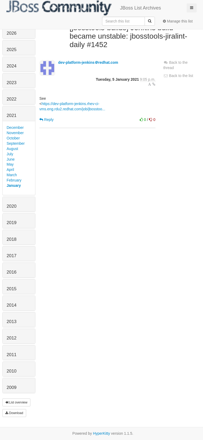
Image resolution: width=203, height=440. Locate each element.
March (12, 175)
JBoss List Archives (83, 8)
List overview (16, 402)
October (13, 138)
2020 (11, 206)
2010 (11, 371)
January (14, 185)
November (15, 133)
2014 (11, 305)
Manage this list (178, 21)
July (10, 154)
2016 (11, 272)
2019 (11, 222)
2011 (11, 354)
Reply (46, 119)
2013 (11, 321)
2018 (11, 239)
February (14, 180)
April (10, 169)
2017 (11, 255)
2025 (11, 49)
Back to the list (178, 76)
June (11, 159)
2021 (11, 115)
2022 (11, 99)
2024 (11, 66)
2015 (11, 288)
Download (14, 413)
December (15, 127)
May (10, 164)
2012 (11, 338)
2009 (11, 387)
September (16, 143)
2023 (11, 82)
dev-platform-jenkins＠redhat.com (88, 62)
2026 (11, 33)
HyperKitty (101, 433)
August (12, 149)
